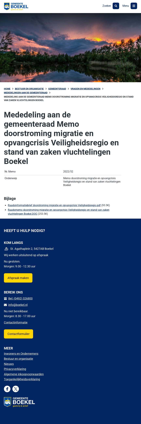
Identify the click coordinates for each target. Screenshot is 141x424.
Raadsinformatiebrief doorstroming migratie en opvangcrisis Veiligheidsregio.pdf (54, 205)
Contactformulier (18, 334)
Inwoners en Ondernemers (21, 353)
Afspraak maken (18, 278)
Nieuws (9, 364)
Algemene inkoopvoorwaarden (24, 374)
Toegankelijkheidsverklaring (22, 379)
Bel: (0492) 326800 (20, 298)
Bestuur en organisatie (18, 358)
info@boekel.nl (18, 305)
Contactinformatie (16, 322)
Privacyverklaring (15, 369)
